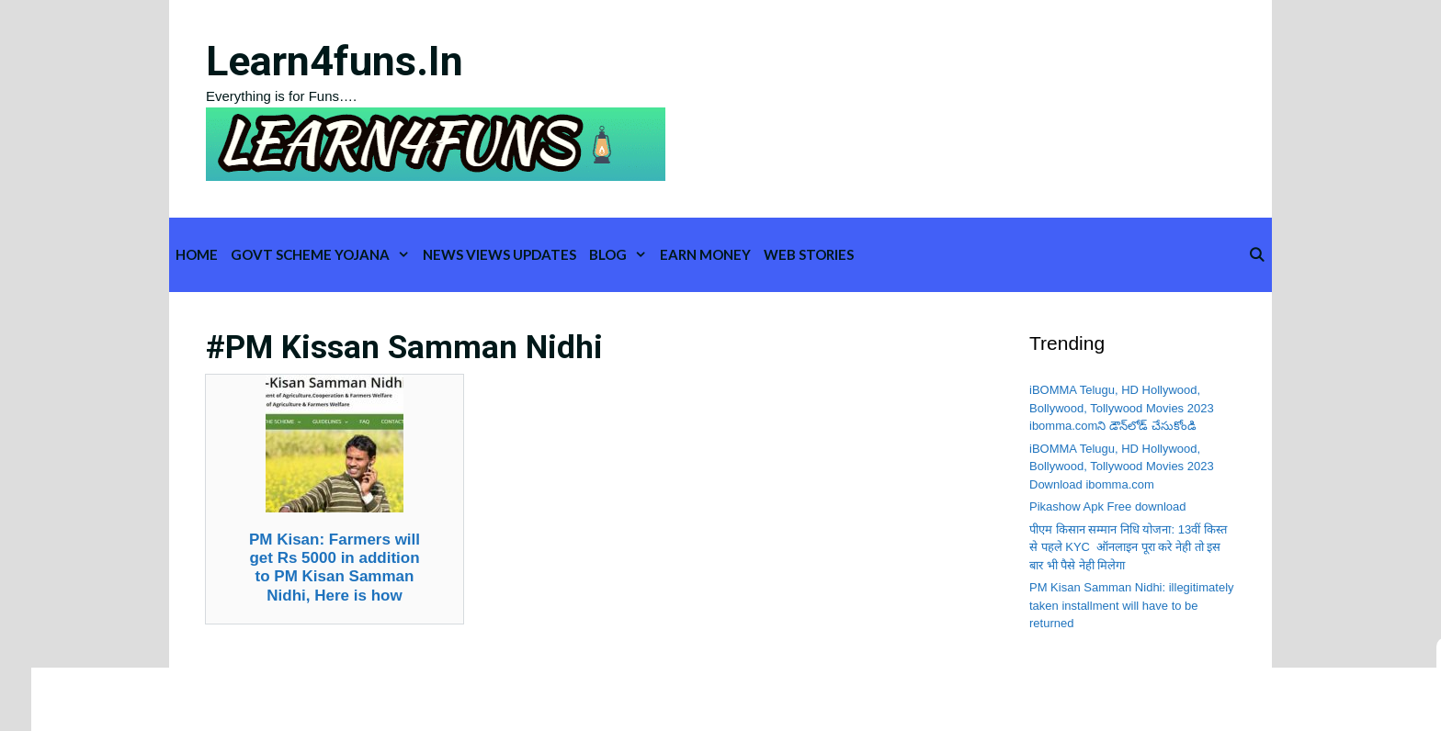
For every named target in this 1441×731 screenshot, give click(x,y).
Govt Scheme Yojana (323, 255)
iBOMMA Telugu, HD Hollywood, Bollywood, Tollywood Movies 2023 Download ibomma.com (1121, 466)
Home (197, 254)
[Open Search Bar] (1257, 255)
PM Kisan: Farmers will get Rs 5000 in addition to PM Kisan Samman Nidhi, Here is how (334, 567)
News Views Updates (499, 254)
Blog (621, 255)
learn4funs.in (334, 61)
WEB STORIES (809, 254)
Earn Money (705, 254)
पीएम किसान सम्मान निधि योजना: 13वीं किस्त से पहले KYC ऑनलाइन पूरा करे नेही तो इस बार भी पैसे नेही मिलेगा (1128, 547)
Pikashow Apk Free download (1107, 506)
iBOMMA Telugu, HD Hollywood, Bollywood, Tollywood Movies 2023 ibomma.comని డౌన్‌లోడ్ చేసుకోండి (1121, 408)
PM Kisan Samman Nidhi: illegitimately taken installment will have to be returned (1131, 605)
